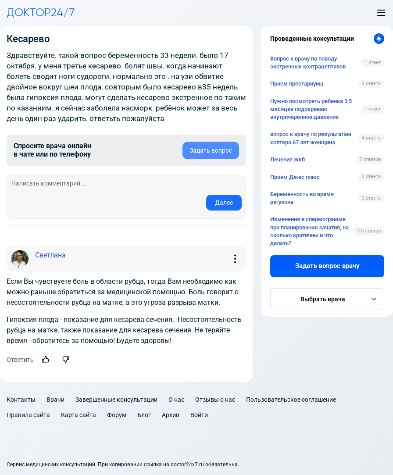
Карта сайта (78, 414)
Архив (170, 414)
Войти (199, 414)
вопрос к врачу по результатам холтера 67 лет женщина (310, 138)
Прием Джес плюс (295, 177)
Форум (116, 414)
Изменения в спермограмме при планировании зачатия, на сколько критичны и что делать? (309, 231)
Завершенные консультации (116, 399)
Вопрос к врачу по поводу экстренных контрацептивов (308, 62)
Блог (144, 414)
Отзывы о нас (215, 399)
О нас (176, 399)
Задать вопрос (210, 150)
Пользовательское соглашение (291, 399)
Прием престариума (296, 83)
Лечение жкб (287, 159)
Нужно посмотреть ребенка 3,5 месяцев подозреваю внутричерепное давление (311, 109)
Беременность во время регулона (302, 198)
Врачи (55, 399)
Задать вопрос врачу (327, 266)
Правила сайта (28, 414)
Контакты (21, 399)
